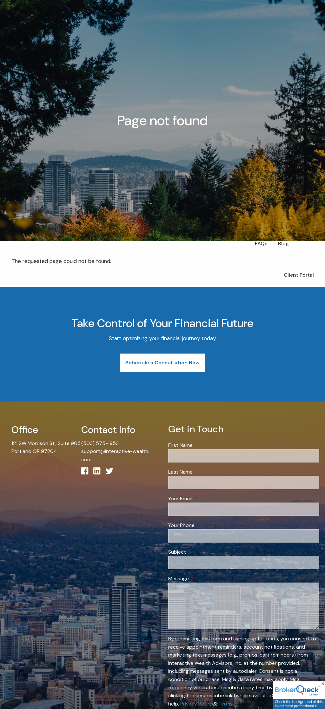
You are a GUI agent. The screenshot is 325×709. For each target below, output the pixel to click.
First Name (180, 445)
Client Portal (299, 275)
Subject (201, 552)
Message (202, 578)
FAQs (261, 243)
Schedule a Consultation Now (162, 362)
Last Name (180, 472)
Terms (225, 703)
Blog (283, 243)
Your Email (204, 498)
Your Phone (181, 525)
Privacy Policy (196, 703)
